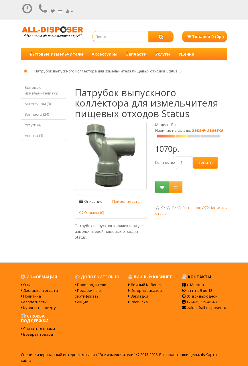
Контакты (196, 277)
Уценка (186, 54)
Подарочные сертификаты (88, 293)
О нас (27, 284)
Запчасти (136, 54)
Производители (90, 284)
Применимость (126, 201)
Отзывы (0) (91, 212)
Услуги (162, 54)
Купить (205, 163)
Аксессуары (104, 54)
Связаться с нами (38, 328)
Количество (165, 162)
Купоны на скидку (38, 307)
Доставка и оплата (39, 290)
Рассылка (138, 301)
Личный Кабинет (145, 284)
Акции (81, 301)
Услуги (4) (33, 124)
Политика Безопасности (34, 299)
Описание (91, 201)
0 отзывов (191, 207)
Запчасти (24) (37, 114)
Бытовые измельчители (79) (41, 90)
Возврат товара (37, 334)
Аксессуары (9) (38, 103)
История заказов (145, 290)
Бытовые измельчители (56, 54)
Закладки (138, 296)
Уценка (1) (34, 135)
